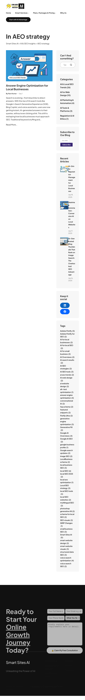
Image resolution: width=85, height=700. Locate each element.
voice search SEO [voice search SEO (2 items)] (65, 565)
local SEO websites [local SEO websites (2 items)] (65, 498)
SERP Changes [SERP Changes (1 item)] (66, 524)
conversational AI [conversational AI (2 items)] (66, 402)
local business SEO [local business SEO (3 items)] (66, 466)
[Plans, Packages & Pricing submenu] (55, 13)
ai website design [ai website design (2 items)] (64, 385)
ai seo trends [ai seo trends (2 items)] (67, 374)
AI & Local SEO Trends (17, 78)
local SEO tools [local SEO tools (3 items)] (66, 492)
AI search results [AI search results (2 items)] (67, 361)
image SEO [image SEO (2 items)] (66, 456)
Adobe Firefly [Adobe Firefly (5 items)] (67, 331)
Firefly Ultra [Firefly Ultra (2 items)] (66, 415)
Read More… (11, 124)
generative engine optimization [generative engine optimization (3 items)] (67, 421)
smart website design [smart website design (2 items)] (66, 542)
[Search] (71, 65)
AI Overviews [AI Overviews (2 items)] (67, 357)
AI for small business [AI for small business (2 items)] (65, 352)
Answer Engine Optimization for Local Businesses (27, 87)
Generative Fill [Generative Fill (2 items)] (66, 429)
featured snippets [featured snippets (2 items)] (65, 411)
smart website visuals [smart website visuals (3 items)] (66, 547)
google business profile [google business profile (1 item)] (67, 446)
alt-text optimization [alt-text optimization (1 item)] (66, 391)
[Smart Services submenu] (28, 13)
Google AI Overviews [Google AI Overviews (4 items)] (66, 434)
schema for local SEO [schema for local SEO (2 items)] (67, 516)
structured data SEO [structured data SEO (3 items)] (67, 553)
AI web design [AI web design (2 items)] (66, 379)
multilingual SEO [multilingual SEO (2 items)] (67, 504)
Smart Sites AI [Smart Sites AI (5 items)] (66, 536)
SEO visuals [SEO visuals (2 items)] (66, 520)
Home (8, 13)
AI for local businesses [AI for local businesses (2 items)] (66, 341)
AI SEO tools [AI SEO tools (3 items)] (66, 371)
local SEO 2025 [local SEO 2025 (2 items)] (66, 475)
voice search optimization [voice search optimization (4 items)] (67, 559)
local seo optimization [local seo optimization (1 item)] (66, 481)
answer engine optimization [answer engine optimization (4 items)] (67, 396)
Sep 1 (21, 93)
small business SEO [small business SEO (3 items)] (66, 530)
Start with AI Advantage (18, 19)
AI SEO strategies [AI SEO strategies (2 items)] (66, 367)
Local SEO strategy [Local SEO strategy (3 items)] (65, 487)
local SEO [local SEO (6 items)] (65, 471)
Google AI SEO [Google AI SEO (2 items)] (66, 440)
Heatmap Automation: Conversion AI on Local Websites (71, 214)
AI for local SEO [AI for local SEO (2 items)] (66, 347)
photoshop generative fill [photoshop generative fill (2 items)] (67, 510)
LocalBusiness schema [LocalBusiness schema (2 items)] (66, 460)
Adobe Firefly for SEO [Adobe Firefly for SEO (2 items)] (67, 335)
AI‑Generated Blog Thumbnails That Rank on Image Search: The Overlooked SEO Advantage (71, 256)
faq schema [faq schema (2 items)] (66, 406)
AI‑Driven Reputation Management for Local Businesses (71, 178)
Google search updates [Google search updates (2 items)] (66, 452)
